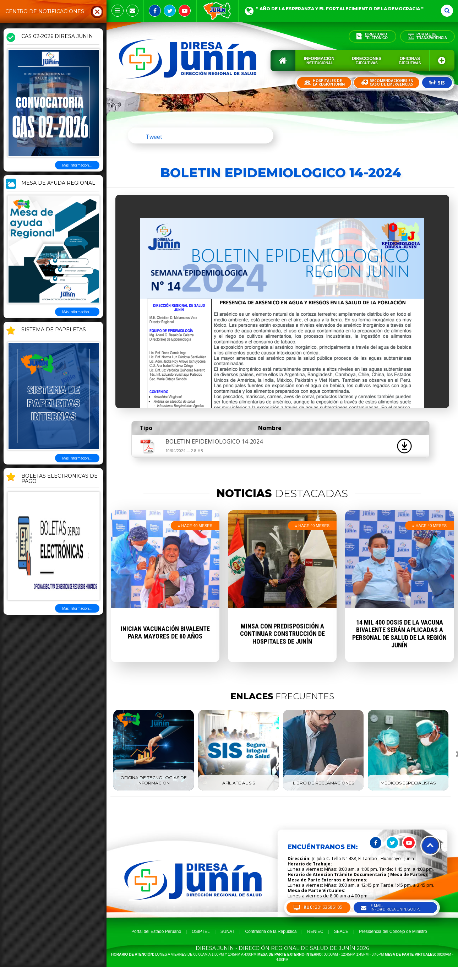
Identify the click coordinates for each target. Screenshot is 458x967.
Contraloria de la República (271, 931)
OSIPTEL (201, 931)
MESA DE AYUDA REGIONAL (58, 183)
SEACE (341, 931)
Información (319, 60)
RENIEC (315, 931)
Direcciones (366, 60)
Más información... (77, 165)
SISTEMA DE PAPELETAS (53, 330)
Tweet (154, 137)
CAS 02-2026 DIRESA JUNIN (57, 36)
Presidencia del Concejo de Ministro (393, 931)
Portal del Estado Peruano (156, 931)
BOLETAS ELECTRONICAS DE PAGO (59, 478)
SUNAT (227, 931)
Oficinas (410, 60)
